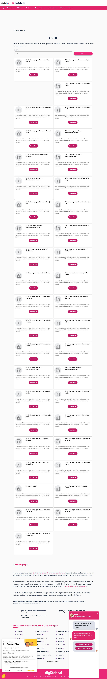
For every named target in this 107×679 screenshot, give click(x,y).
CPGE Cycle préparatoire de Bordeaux (38, 273)
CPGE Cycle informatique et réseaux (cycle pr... (76, 297)
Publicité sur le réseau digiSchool (36, 677)
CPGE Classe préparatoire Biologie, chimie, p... (76, 487)
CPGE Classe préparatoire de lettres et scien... (38, 108)
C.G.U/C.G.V (50, 677)
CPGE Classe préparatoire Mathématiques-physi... (73, 131)
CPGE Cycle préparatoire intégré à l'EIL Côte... (77, 226)
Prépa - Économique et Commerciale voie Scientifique (72, 611)
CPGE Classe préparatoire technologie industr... (77, 60)
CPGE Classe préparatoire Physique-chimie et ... (37, 439)
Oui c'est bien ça (84, 644)
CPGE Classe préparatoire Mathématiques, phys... (73, 155)
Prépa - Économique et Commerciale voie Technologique (33, 616)
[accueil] (3, 8)
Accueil (16, 30)
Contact (57, 677)
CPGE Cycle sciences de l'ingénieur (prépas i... (37, 155)
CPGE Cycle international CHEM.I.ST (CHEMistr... (37, 250)
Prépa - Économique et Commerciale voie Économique (33, 611)
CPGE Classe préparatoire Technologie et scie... (38, 321)
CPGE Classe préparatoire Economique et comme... (38, 297)
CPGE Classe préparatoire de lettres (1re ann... (39, 202)
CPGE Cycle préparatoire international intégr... (77, 179)
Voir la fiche (33, 75)
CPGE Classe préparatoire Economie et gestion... (77, 439)
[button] (53, 661)
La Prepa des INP (31, 486)
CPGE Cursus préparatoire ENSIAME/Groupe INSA (34, 226)
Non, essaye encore (84, 648)
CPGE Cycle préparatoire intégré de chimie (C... (37, 463)
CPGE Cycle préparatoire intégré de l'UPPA (76, 273)
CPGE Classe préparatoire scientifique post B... (38, 60)
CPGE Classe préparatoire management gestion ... (38, 344)
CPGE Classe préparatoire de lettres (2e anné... (77, 84)
